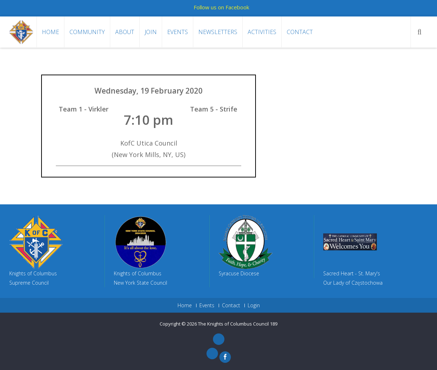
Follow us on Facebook (221, 7)
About (124, 32)
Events (177, 32)
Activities (262, 32)
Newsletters (217, 32)
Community (87, 32)
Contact (300, 32)
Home (50, 32)
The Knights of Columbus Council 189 (237, 324)
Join (151, 32)
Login (254, 305)
